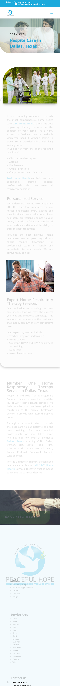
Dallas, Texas (15, 441)
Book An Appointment (23, 587)
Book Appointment (21, 517)
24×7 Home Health (24, 123)
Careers (16, 590)
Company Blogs (20, 585)
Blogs (15, 596)
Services (17, 593)
